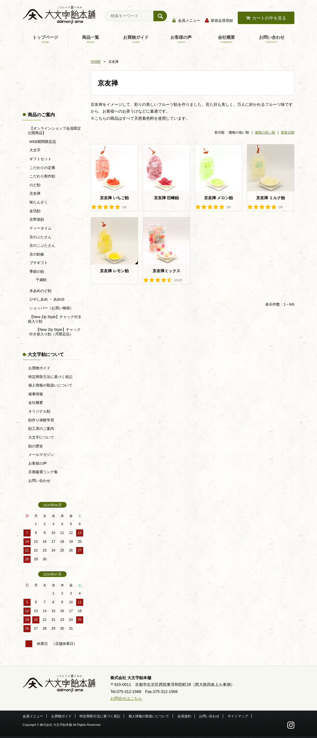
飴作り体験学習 (41, 420)
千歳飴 (41, 280)
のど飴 (34, 185)
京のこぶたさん (41, 245)
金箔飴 (34, 211)
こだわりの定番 (41, 168)
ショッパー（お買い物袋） (51, 308)
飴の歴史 (35, 446)
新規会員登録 (222, 20)
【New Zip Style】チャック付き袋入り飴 (55, 319)
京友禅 (34, 193)
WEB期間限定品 (42, 142)
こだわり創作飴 (41, 176)
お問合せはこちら (126, 698)
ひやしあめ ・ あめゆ (46, 299)
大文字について (41, 437)
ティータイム (40, 228)
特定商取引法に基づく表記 (50, 377)
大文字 (34, 150)
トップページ (45, 39)
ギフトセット (40, 159)
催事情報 (35, 394)
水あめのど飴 (40, 291)
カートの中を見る (269, 18)
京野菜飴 (36, 219)
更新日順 (287, 132)
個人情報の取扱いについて (50, 385)
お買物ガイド (135, 39)
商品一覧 (90, 39)
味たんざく (38, 202)
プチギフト (38, 263)
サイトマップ (238, 716)
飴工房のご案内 (41, 428)
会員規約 (184, 716)
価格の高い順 (265, 132)
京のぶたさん (40, 237)
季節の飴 (36, 271)
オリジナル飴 (39, 411)
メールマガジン (41, 454)
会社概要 (226, 39)
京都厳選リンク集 (43, 472)
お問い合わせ (271, 39)
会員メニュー (189, 20)
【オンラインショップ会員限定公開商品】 (54, 130)
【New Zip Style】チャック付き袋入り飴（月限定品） (55, 331)
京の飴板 (36, 254)
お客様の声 (181, 39)
